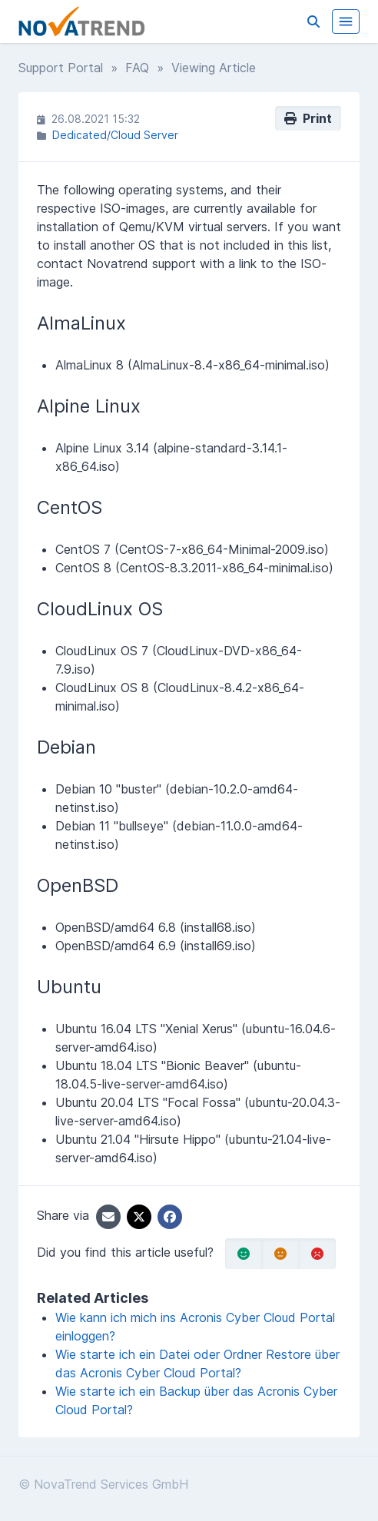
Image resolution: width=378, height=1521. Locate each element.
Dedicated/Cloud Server (115, 134)
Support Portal (60, 67)
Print (308, 118)
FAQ (137, 67)
